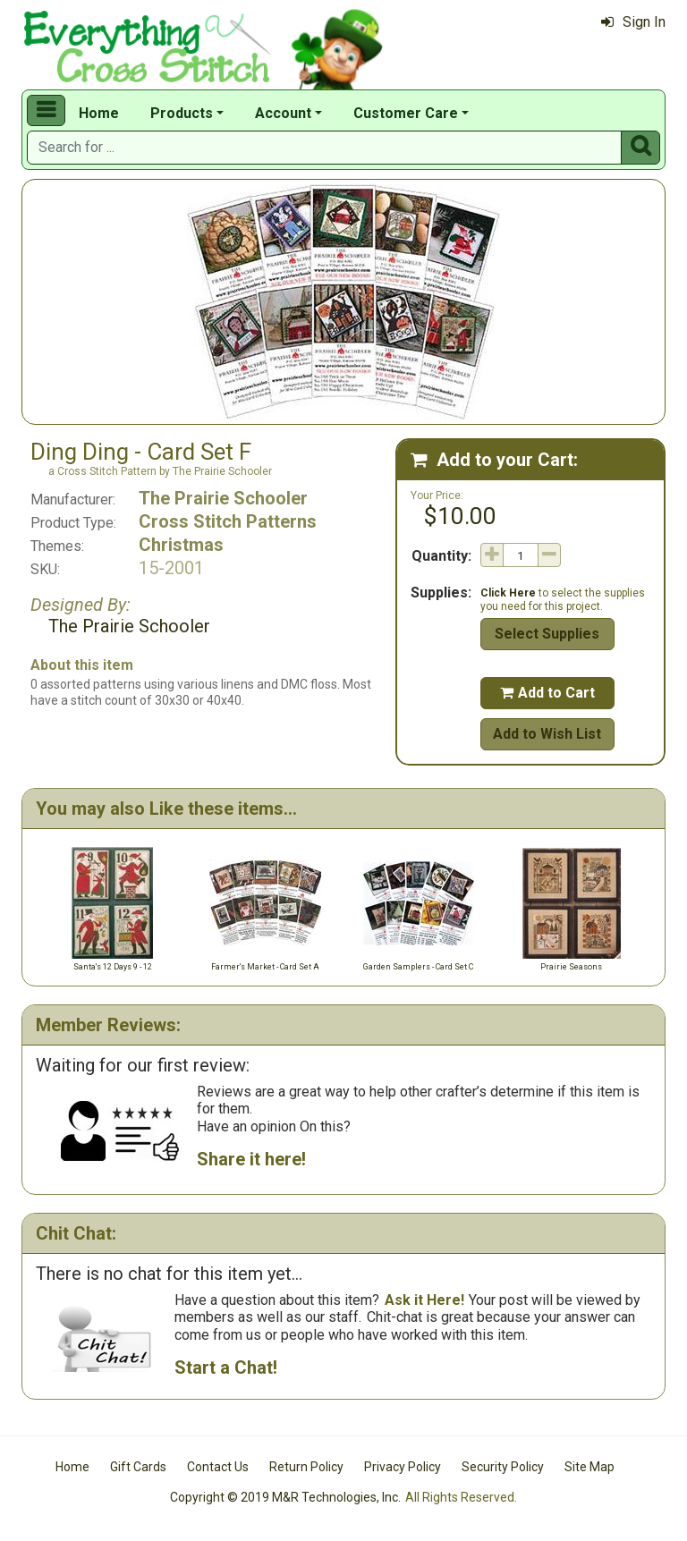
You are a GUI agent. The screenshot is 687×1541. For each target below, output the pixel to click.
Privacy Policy (402, 1467)
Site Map (589, 1467)
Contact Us (218, 1467)
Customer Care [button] (405, 113)
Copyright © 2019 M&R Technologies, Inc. (285, 1497)
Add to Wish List (547, 733)
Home (99, 113)
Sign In (633, 21)
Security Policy (503, 1467)
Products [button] (181, 113)
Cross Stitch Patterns (228, 521)
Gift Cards (138, 1467)
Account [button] (283, 113)
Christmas (181, 544)
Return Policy (306, 1467)
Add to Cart (547, 692)
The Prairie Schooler (223, 498)
